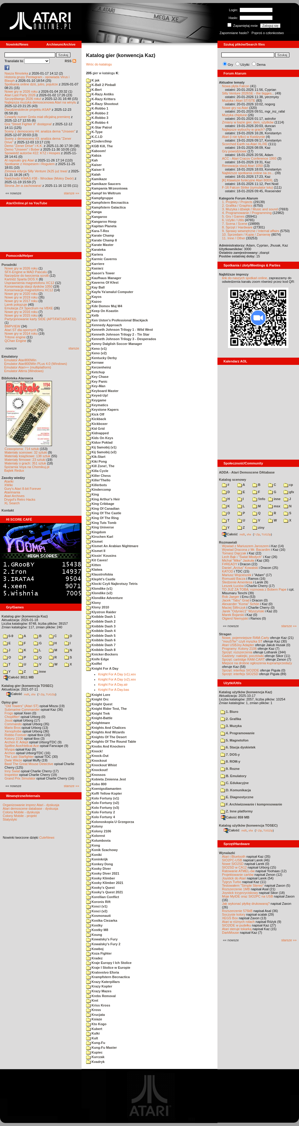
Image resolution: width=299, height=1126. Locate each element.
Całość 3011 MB (19, 677)
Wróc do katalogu (99, 64)
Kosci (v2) (97, 911)
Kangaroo (96, 217)
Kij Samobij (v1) (101, 447)
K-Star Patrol (99, 127)
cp (288, 484)
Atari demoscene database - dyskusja (30, 808)
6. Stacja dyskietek (238, 747)
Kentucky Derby (101, 358)
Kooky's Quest (100, 887)
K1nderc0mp (99, 141)
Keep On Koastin (102, 311)
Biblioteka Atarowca (17, 378)
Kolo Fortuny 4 (100, 817)
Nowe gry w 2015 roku (21, 315)
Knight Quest (99, 704)
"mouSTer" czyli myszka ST (242, 641)
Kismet (94, 541)
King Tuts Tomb (101, 523)
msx (274, 506)
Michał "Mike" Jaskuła (238, 560)
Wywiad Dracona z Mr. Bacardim (246, 549)
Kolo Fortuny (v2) (102, 803)
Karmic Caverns (101, 259)
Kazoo (93, 301)
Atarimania (12, 492)
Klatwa (94, 569)
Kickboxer (97, 424)
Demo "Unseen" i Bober (22, 149)
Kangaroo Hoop (101, 221)
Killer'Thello (98, 480)
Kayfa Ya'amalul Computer (109, 292)
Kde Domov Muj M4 (104, 306)
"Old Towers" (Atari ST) (22, 706)
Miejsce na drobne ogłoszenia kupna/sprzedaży (257, 663)
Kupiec (94, 1052)
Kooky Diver (98, 868)
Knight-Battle (99, 718)
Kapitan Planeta (101, 226)
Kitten (93, 565)
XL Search (12, 503)
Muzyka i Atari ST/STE (238, 100)
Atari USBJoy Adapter (238, 645)
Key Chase (97, 376)
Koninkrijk (97, 859)
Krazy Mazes (98, 991)
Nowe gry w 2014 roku (21, 333)
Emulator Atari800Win (20, 360)
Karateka (96, 249)
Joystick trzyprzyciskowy (240, 893)
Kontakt (8, 510)
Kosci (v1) (97, 906)
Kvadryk (95, 1062)
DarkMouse (230, 932)
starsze (74, 348)
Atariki (9, 481)
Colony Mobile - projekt (20, 816)
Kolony (94, 826)
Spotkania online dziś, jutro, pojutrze (31, 84)
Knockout (96, 760)
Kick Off (95, 414)
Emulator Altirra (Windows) (23, 371)
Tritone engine (15, 337)
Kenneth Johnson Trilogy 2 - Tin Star (118, 334)
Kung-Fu (95, 1043)
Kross (93, 1010)
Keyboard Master (102, 391)
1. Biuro (229, 711)
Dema (261, 64)
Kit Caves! (97, 560)
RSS (70, 61)
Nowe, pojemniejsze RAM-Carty (245, 638)
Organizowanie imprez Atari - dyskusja (31, 805)
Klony (93, 602)
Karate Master (100, 245)
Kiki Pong (96, 461)
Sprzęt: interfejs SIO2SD (240, 674)
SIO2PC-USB (232, 860)
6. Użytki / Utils (233, 220)
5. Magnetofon (234, 740)
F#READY (229, 564)
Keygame (96, 400)
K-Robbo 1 (97, 108)
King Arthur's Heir (103, 499)
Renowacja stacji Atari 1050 (242, 165)
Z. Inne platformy (236, 811)
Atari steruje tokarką (237, 929)
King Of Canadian (102, 508)
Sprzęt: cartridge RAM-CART (243, 659)
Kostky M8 (97, 930)
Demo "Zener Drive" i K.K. (24, 146)
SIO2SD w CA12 (234, 867)
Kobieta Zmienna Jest (106, 779)
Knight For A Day (102, 668)
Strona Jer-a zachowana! (23, 185)
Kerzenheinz (98, 367)
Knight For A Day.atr (113, 684)
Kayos (93, 296)
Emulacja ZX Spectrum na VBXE (29, 308)
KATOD (227, 571)
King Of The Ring (102, 518)
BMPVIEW (12, 326)
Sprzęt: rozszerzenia (237, 652)
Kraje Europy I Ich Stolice (109, 963)
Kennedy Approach (104, 325)
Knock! (94, 751)
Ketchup (95, 372)
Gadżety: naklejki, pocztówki (243, 656)
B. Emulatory (233, 776)
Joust (8, 720)
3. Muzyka (231, 726)
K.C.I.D (94, 137)
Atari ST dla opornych (21, 330)
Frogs (9, 713)
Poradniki (9, 264)
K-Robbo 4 (97, 122)
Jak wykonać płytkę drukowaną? (246, 903)
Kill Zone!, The (100, 466)
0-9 (8, 636)
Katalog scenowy (232, 479)
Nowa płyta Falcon (235, 86)
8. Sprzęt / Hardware (237, 227)
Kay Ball (95, 287)
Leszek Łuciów (233, 586)
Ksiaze (94, 1019)
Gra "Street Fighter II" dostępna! (28, 124)
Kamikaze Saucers (103, 184)
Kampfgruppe (99, 198)
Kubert (94, 1029)
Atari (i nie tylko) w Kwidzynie (243, 137)
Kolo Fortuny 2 (100, 812)
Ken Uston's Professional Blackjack (117, 320)
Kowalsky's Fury (101, 939)
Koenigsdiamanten (103, 788)
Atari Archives (14, 496)
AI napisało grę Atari (19, 160)
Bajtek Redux (14, 470)
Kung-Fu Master (101, 1047)
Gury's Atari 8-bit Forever (22, 488)
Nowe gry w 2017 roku (21, 301)
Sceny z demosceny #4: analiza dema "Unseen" (40, 131)
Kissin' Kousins (101, 555)
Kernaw (95, 362)
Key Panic (97, 381)
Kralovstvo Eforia (102, 972)
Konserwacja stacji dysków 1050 (28, 286)
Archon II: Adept (17, 742)
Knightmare (98, 723)
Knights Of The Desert (106, 737)
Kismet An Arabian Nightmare (112, 546)
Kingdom (96, 532)
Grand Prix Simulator (20, 778)
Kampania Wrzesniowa (106, 188)
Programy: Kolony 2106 (239, 648)
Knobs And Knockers (105, 746)
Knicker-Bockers (102, 654)
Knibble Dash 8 (101, 650)
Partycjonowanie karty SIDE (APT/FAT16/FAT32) (40, 319)
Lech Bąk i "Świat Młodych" (242, 557)
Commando (13, 724)
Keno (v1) (96, 348)
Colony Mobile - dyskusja (21, 812)
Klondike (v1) (99, 588)
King (92, 494)
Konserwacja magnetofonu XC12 (29, 290)
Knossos (96, 775)
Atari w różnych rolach (238, 921)
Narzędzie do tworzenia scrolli (27, 275)
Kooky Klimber (100, 878)
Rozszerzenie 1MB (236, 889)
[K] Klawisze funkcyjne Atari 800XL (247, 180)
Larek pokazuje (16, 304)
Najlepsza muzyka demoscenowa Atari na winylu (40, 102)
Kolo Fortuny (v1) (102, 798)
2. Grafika (230, 719)
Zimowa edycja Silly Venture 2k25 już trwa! (36, 171)
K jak (92, 80)
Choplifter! (12, 717)
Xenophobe (13, 731)
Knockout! (97, 770)
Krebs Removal (101, 996)
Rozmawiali (228, 542)
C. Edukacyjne (234, 783)
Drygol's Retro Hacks (19, 499)
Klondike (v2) (99, 593)
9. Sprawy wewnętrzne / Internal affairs (250, 231)
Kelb (92, 315)
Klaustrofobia (99, 574)
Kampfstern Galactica (106, 207)
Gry (230, 64)
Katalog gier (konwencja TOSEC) (27, 685)
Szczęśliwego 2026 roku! (23, 98)
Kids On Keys (99, 438)
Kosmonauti (98, 915)
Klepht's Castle (100, 579)
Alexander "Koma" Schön (240, 604)
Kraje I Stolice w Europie (108, 967)
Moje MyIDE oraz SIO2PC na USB (247, 896)
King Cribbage (100, 504)
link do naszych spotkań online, (245, 278)
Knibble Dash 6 (101, 640)
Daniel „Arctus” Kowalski (240, 567)
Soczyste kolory (233, 914)
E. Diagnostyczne (236, 797)
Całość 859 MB (235, 817)
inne (40, 671)
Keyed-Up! (97, 395)
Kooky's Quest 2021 (104, 892)
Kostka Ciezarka (101, 920)
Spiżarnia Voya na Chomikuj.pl (26, 467)
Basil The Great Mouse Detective (29, 764)
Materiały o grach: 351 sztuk (25, 463)
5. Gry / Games (233, 216)
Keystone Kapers (102, 409)
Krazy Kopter (99, 986)
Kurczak (95, 1057)
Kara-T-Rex (97, 231)
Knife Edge (97, 659)
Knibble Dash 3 (101, 626)
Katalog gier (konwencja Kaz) (25, 616)
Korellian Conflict (102, 897)
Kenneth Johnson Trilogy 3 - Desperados (121, 339)
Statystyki (10, 819)
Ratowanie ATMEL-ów (238, 871)
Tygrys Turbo (231, 882)
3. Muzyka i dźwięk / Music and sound (250, 209)
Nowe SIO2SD (233, 864)
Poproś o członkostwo (268, 33)
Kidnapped (97, 433)
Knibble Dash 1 (101, 616)
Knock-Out (97, 756)
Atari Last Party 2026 (20, 95)
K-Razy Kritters (101, 99)
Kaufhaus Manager (103, 278)
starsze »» (71, 193)
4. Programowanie (237, 733)
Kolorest (95, 835)
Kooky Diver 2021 (102, 873)
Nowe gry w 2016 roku (21, 312)
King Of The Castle (103, 513)
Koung (94, 934)
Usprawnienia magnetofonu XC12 (29, 283)
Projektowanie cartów (238, 874)
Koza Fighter (99, 953)
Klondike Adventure (104, 598)
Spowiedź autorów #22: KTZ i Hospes (32, 153)
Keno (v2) (96, 353)
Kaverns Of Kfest (102, 282)
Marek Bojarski (233, 615)
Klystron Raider (101, 612)
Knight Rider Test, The (106, 708)
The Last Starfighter (19, 756)
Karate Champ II (101, 240)
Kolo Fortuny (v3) (102, 807)
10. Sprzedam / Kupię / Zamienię (246, 234)
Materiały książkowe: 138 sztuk (27, 456)
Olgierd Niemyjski (235, 618)
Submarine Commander (22, 709)
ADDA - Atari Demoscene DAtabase (247, 472)
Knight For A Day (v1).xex (117, 674)
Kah (92, 160)
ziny (258, 527)
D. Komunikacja (235, 790)
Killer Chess (98, 475)
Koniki (94, 854)
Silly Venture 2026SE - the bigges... (248, 93)
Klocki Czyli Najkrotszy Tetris (112, 583)
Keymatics (97, 405)
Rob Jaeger (230, 596)
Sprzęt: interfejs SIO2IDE (240, 670)
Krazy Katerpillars (103, 982)
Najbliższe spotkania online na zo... (248, 173)
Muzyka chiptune (234, 115)
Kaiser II (95, 169)
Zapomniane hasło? (234, 33)
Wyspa (10, 749)
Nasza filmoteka (16, 73)
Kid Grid (95, 428)
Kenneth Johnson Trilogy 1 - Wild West (119, 329)
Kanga (94, 212)
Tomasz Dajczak (234, 553)
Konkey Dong (99, 864)
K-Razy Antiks (100, 94)
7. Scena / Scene (234, 223)
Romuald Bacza (234, 578)
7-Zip (41, 694)
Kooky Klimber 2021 (104, 883)
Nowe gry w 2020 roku (21, 293)
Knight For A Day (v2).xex (117, 679)
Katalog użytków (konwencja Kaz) (245, 692)
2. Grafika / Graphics (237, 205)
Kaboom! (96, 151)
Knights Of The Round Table (111, 741)
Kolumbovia (98, 840)
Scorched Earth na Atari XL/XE (244, 144)
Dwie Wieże (13, 760)
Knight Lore (98, 695)
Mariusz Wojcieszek (236, 575)
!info (258, 499)
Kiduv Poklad (99, 442)
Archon (10, 753)
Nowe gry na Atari (235, 108)
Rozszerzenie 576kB (237, 911)
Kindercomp (98, 489)
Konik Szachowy (102, 850)
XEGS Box (230, 918)
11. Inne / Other (233, 238)
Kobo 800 (96, 784)
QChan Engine (15, 341)
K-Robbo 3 (97, 118)
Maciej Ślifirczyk (234, 607)
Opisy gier (10, 702)
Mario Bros (13, 727)
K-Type (94, 132)
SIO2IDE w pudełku (236, 925)
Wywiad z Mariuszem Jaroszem (245, 546)
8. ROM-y (230, 761)
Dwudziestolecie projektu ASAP (28, 109)
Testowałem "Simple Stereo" (243, 885)
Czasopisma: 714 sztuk (22, 449)
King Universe (100, 527)
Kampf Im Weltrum (103, 193)
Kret (92, 1000)
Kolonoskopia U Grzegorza (110, 822)
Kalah (93, 174)
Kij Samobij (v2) (101, 452)
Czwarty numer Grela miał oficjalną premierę (37, 117)
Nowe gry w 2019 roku (21, 297)
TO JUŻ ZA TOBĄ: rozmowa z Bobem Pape (254, 589)
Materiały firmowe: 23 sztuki (25, 459)
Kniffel (94, 663)
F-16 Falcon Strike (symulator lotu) (247, 187)
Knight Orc (97, 699)
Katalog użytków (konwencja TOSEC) (248, 825)
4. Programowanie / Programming (247, 213)
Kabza (93, 155)
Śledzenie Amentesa (237, 582)
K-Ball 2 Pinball (101, 85)
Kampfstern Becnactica (107, 202)
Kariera (94, 254)
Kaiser (94, 165)
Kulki (93, 1033)
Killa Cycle (97, 471)
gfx (289, 492)
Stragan (225, 634)
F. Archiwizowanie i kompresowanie (251, 804)
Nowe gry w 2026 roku (21, 91)
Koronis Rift (98, 902)
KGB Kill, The (99, 146)
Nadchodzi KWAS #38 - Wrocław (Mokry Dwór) (39, 178)
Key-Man (95, 386)
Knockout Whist (101, 765)
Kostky (94, 925)
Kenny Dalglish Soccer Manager (114, 344)
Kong (93, 845)
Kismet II (95, 551)
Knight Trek (98, 713)
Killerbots (96, 485)
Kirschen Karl (99, 536)
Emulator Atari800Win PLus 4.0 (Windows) (35, 363)
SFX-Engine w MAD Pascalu (26, 272)
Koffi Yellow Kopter (104, 793)
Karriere (95, 264)
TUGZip (51, 694)
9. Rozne (230, 768)
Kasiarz (94, 268)
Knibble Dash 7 (101, 645)
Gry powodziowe (234, 151)
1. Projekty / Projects (237, 202)
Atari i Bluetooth (234, 856)
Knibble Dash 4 (101, 631)
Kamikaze (96, 179)
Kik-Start (95, 456)
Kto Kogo (96, 1024)
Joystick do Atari (234, 878)
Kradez (94, 958)
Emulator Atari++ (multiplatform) (27, 367)
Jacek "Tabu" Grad (235, 600)
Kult (92, 1038)
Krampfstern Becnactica (108, 977)
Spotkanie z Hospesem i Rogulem (30, 164)
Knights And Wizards (105, 732)
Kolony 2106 (14, 738)
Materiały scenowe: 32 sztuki (26, 452)
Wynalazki (227, 853)
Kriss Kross (98, 1005)
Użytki (244, 64)
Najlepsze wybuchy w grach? (243, 129)
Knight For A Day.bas (113, 689)
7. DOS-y (230, 754)
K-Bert (94, 89)
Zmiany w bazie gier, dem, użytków (248, 122)
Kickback (96, 419)
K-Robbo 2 (97, 113)
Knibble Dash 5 (101, 635)
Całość (14, 694)
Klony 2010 (97, 607)
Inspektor (11, 775)
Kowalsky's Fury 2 (103, 944)
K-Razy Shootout (102, 104)
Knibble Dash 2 (101, 621)
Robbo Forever (16, 735)
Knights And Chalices (106, 727)
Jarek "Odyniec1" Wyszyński (243, 611)
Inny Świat (12, 771)
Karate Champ (100, 235)
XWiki (8, 485)
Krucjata (95, 1014)
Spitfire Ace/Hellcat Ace (22, 746)
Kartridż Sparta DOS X (21, 279)
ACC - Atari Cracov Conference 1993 (249, 158)
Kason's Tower (100, 273)
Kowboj (95, 949)
